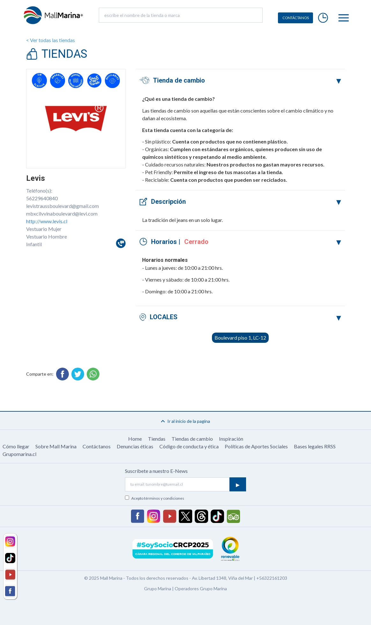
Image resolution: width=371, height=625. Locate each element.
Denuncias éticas (135, 446)
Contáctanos (97, 446)
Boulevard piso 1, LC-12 (240, 338)
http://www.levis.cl (46, 221)
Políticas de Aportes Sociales (256, 446)
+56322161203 (271, 578)
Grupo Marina (157, 588)
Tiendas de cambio (192, 439)
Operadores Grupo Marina (201, 588)
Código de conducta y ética (189, 446)
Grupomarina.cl (19, 454)
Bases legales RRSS (315, 446)
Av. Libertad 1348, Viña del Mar (222, 578)
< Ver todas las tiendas (50, 40)
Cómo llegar (16, 446)
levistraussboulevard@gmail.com (62, 206)
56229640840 (42, 198)
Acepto (157, 498)
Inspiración (231, 439)
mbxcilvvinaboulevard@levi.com (62, 213)
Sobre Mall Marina (55, 446)
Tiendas (156, 439)
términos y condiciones (164, 498)
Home (135, 439)
